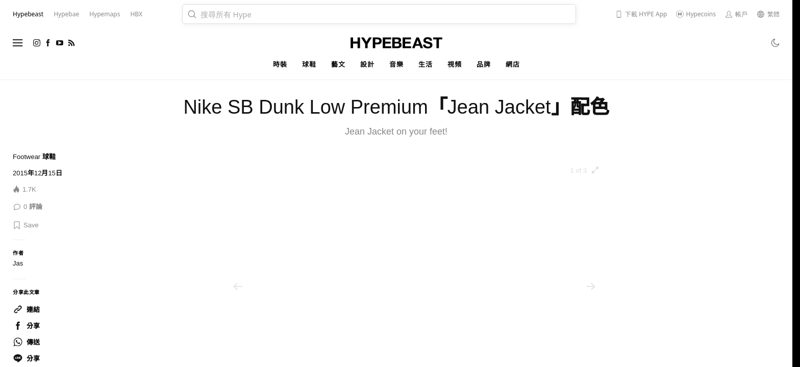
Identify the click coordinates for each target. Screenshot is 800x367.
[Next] (591, 286)
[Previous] (238, 286)
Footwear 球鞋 (34, 157)
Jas (18, 263)
